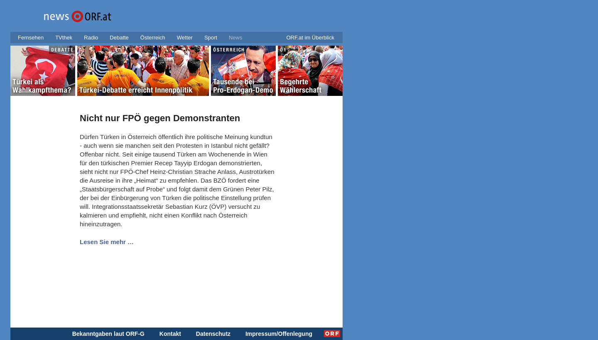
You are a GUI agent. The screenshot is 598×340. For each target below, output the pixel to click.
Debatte (119, 37)
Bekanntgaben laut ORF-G (108, 333)
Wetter (185, 37)
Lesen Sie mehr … (107, 241)
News (236, 37)
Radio (91, 37)
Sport (210, 37)
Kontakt (170, 333)
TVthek (63, 37)
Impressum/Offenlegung (278, 333)
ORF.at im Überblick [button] (310, 37)
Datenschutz (213, 333)
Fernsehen (31, 37)
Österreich (152, 37)
